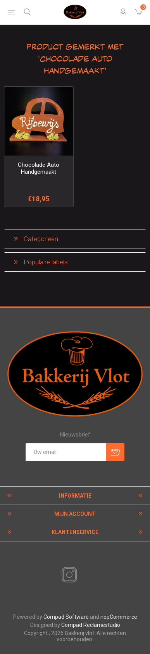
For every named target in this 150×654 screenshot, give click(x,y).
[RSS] (82, 575)
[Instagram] (68, 575)
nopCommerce (118, 617)
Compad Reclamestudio (90, 625)
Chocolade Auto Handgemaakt (38, 168)
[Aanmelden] (66, 452)
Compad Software (66, 617)
